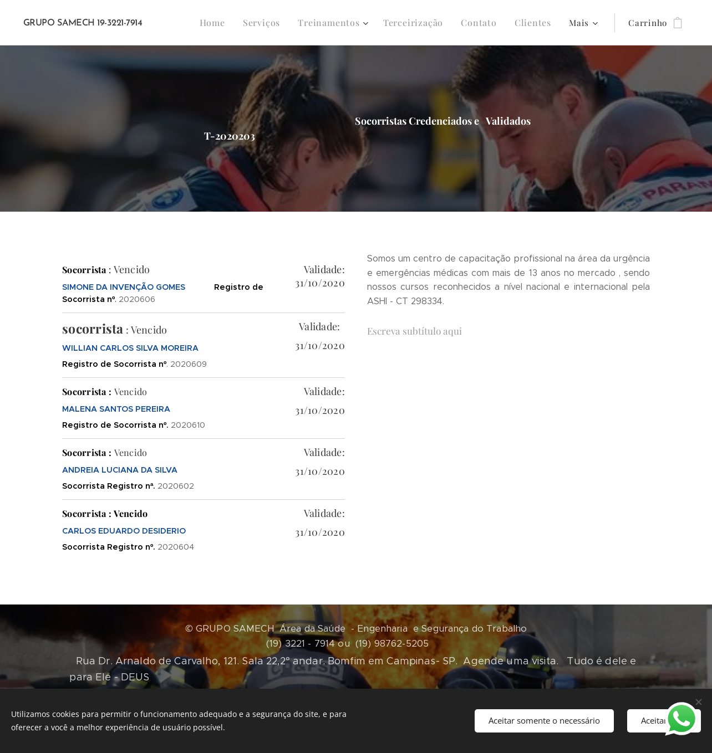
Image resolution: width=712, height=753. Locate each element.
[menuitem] (228, 23)
